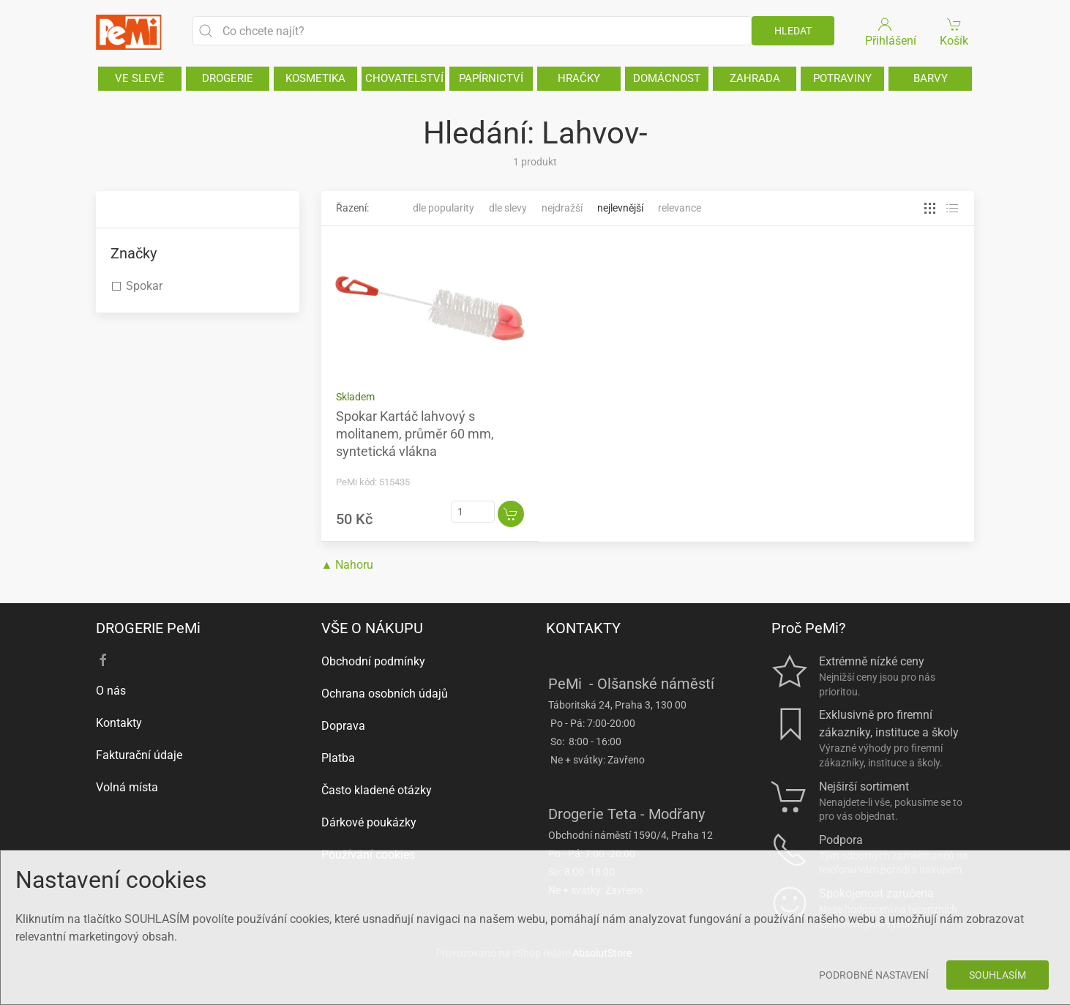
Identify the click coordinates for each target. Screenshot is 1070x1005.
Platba (338, 758)
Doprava (343, 726)
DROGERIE (227, 78)
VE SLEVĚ (140, 78)
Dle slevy (508, 208)
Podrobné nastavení (874, 975)
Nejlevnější (620, 208)
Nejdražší (562, 208)
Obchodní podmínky (373, 661)
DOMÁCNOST (666, 78)
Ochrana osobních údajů (384, 693)
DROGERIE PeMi (148, 628)
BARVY (930, 78)
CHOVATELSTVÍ (404, 78)
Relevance (679, 208)
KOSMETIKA (315, 78)
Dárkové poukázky (368, 822)
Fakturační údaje (139, 755)
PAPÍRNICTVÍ (491, 78)
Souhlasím (997, 975)
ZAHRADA (755, 78)
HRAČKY (579, 78)
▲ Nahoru (347, 565)
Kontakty (119, 723)
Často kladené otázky (376, 790)
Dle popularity (443, 208)
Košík (955, 31)
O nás (111, 691)
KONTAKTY (583, 628)
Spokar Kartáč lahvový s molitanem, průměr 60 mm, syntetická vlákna (415, 433)
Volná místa (127, 787)
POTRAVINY (842, 78)
